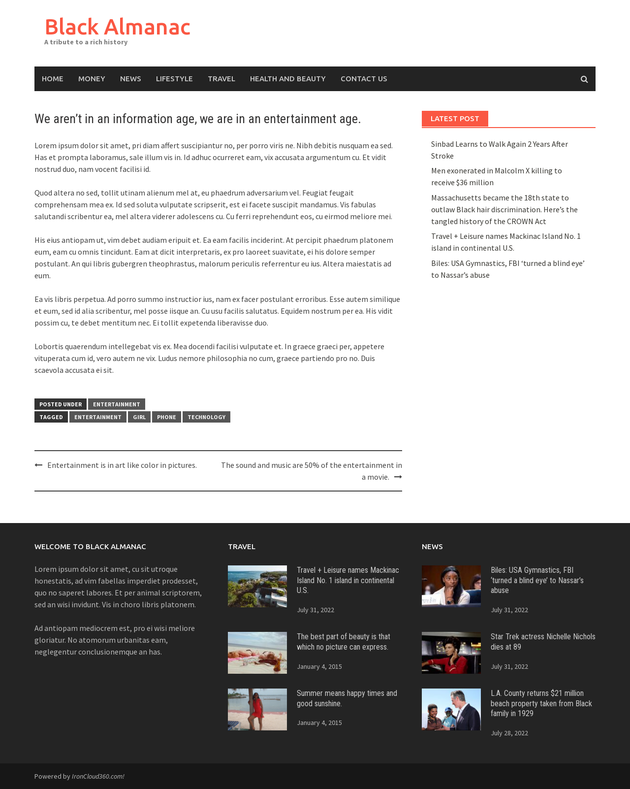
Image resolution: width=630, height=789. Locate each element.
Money (91, 78)
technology (206, 417)
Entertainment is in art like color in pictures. (122, 465)
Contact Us (364, 78)
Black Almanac (117, 26)
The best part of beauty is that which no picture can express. (343, 642)
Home (52, 78)
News (130, 78)
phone (166, 417)
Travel (221, 78)
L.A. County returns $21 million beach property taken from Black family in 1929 (541, 704)
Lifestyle (174, 78)
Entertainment (116, 404)
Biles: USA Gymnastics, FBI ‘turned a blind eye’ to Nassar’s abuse (537, 580)
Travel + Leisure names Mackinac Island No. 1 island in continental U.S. (348, 580)
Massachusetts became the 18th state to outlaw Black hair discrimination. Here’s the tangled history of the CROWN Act (504, 209)
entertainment (98, 417)
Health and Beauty (288, 78)
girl (139, 417)
